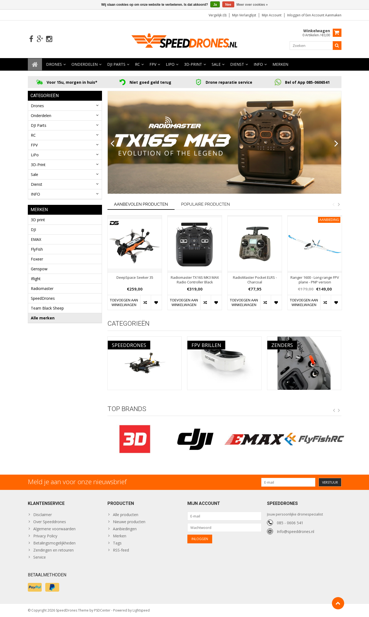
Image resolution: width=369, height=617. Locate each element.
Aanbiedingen (125, 528)
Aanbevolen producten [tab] (141, 204)
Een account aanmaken (323, 15)
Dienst (237, 64)
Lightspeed (141, 610)
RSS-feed (121, 550)
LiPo (170, 64)
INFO (258, 64)
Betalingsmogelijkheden (54, 543)
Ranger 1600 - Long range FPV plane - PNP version (314, 279)
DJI (33, 229)
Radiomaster (42, 288)
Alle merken (43, 318)
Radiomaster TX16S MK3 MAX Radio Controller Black (195, 279)
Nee (228, 5)
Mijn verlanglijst (244, 15)
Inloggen (294, 15)
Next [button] (339, 204)
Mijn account (271, 15)
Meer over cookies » (252, 5)
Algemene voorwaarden (54, 528)
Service (39, 557)
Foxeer (37, 259)
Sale (216, 64)
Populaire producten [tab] (205, 204)
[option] (135, 265)
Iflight (36, 278)
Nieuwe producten (129, 521)
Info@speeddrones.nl (295, 531)
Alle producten (125, 514)
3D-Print (193, 64)
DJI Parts (116, 64)
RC (137, 64)
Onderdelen (84, 64)
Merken (280, 64)
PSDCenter (102, 610)
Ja (215, 5)
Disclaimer (42, 514)
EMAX (36, 239)
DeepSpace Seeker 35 (134, 277)
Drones (54, 64)
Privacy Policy (45, 535)
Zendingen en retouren (53, 550)
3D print (38, 219)
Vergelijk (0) (217, 15)
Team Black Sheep (47, 308)
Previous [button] (333, 204)
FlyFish (37, 249)
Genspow (39, 268)
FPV (152, 64)
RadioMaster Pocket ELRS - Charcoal (255, 279)
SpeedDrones (43, 298)
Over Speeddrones (49, 521)
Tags (117, 543)
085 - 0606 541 (290, 522)
